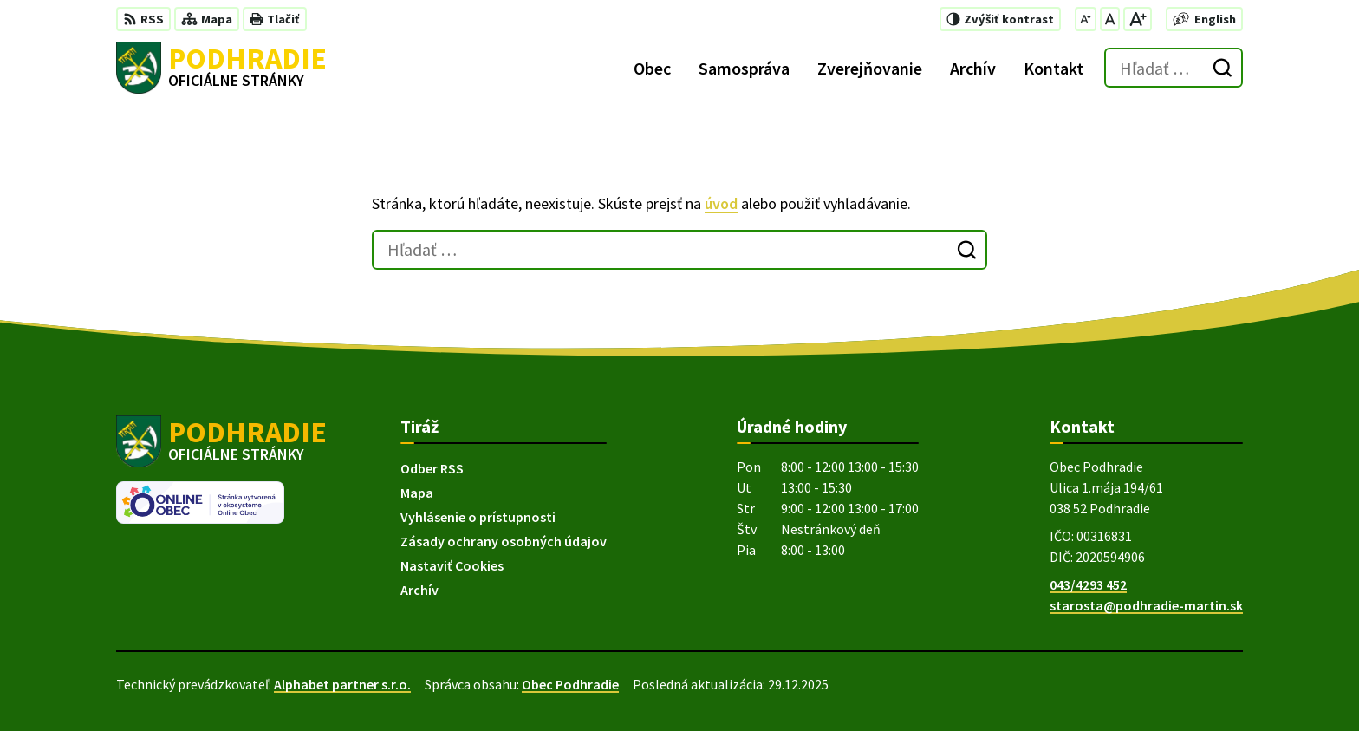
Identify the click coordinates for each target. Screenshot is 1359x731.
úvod (721, 203)
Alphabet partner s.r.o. (342, 684)
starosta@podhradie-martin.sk (1146, 605)
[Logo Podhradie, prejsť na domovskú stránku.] (221, 68)
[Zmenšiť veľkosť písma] (1085, 19)
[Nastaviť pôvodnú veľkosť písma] (1110, 19)
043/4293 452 (1088, 584)
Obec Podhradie (570, 684)
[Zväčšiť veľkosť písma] (1137, 19)
